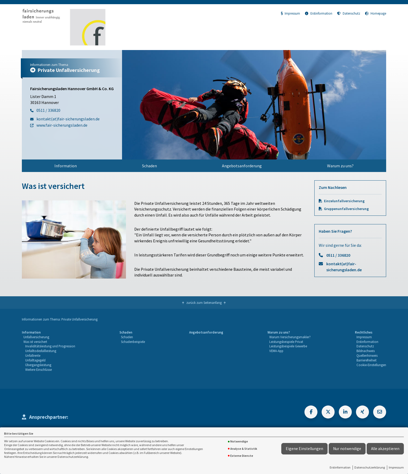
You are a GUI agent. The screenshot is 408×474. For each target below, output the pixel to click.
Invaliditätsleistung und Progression (50, 346)
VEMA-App (276, 351)
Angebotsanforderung (242, 165)
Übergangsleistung (38, 365)
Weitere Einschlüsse (38, 369)
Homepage (375, 13)
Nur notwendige (347, 448)
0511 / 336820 (338, 255)
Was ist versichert (35, 342)
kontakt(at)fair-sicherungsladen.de (344, 266)
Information (65, 165)
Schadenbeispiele (133, 342)
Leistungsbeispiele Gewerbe (288, 346)
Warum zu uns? (340, 165)
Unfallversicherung (36, 337)
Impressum (396, 467)
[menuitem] (66, 165)
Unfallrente (32, 355)
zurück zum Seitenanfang (204, 302)
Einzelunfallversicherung (344, 201)
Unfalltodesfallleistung (40, 351)
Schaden (149, 165)
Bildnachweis (365, 351)
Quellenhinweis (367, 355)
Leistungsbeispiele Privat (286, 342)
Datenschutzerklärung (369, 467)
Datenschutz (348, 13)
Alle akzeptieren (385, 448)
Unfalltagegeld (35, 360)
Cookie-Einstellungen (371, 365)
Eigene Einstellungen (304, 448)
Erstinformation (340, 467)
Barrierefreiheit (366, 360)
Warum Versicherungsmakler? (290, 337)
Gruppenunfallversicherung (346, 209)
